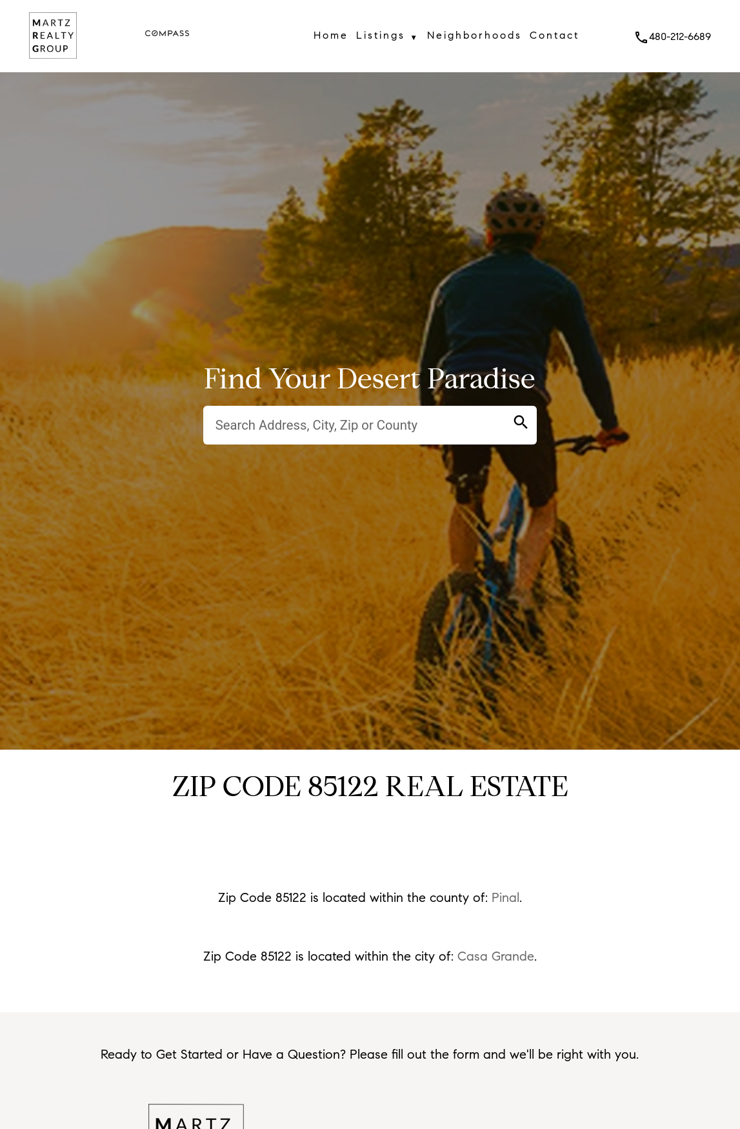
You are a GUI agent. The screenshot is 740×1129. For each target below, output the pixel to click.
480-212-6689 (672, 36)
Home (331, 35)
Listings (387, 37)
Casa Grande (495, 956)
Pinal (505, 898)
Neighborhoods (474, 35)
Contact (554, 35)
